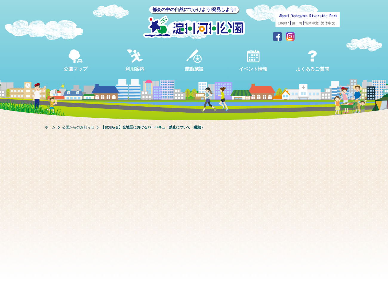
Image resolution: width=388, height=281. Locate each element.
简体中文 (311, 23)
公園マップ (75, 60)
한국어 (297, 23)
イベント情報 (253, 60)
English (284, 23)
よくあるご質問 (312, 60)
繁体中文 (328, 23)
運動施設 (194, 60)
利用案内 (134, 60)
